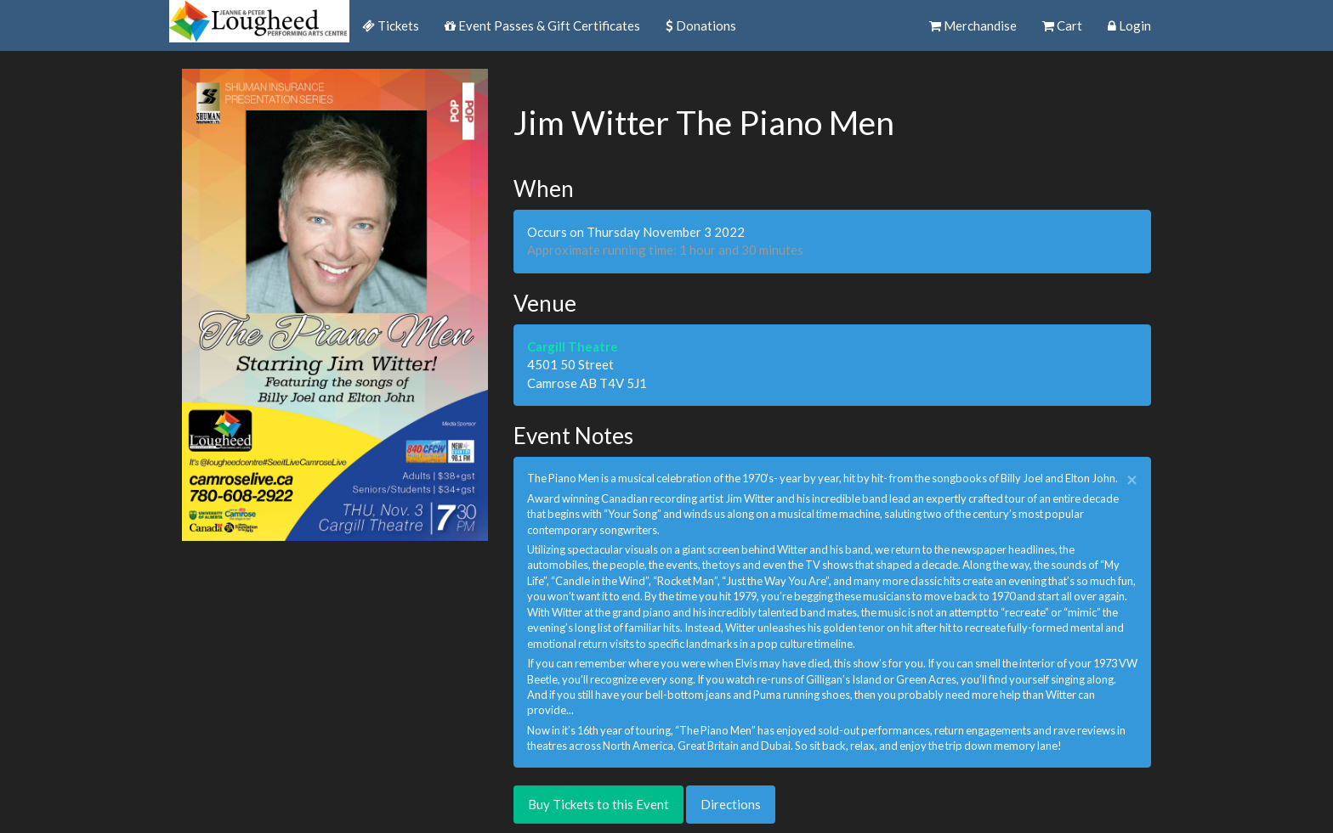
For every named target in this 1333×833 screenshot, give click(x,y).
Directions (731, 804)
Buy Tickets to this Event (598, 804)
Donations (701, 25)
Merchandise (973, 25)
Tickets (390, 25)
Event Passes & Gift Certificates (542, 25)
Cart (1062, 25)
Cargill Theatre (572, 346)
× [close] (1131, 480)
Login (1129, 25)
